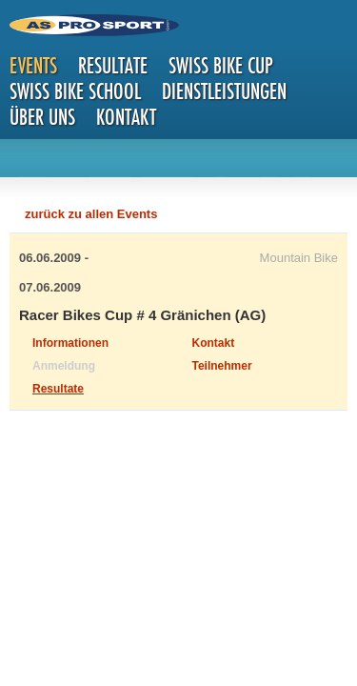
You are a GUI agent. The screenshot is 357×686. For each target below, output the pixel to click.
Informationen (70, 343)
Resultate (113, 65)
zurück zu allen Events (91, 214)
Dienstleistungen (224, 91)
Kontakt (126, 117)
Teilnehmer (222, 366)
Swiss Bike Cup (221, 65)
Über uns (42, 117)
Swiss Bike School (75, 91)
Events (33, 65)
